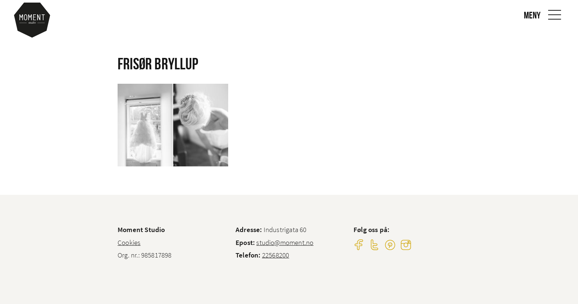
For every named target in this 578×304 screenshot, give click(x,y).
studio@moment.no (284, 242)
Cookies (129, 242)
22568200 (275, 255)
